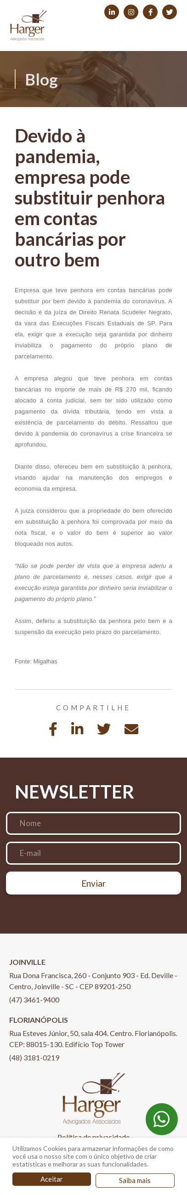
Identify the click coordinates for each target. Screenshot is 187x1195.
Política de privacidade (93, 1137)
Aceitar (51, 1179)
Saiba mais (135, 1180)
